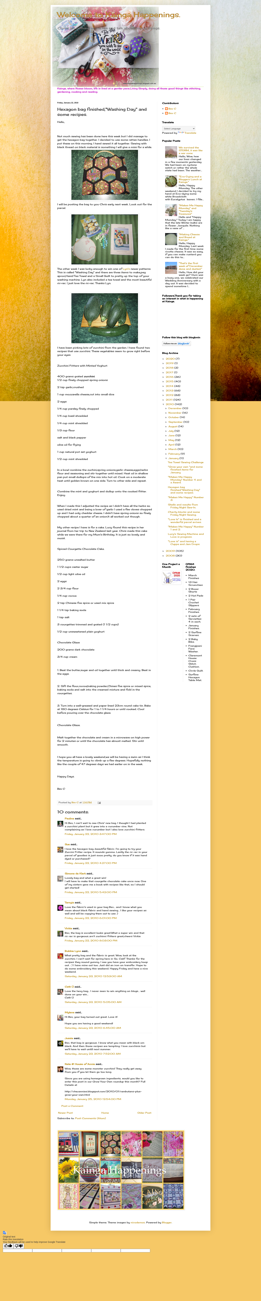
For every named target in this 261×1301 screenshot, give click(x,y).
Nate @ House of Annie (80, 1064)
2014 (170, 386)
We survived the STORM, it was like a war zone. (191, 150)
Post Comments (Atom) (90, 1118)
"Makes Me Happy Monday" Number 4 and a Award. (185, 479)
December (175, 408)
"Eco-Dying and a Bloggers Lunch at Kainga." (190, 179)
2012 (170, 395)
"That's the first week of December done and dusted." (191, 266)
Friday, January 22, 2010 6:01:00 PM (91, 918)
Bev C (172, 108)
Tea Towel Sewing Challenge (186, 462)
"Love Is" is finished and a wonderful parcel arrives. (185, 520)
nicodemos (138, 1222)
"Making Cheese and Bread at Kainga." (189, 237)
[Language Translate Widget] (178, 128)
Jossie (69, 1038)
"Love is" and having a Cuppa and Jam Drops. (184, 542)
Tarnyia (69, 902)
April (171, 444)
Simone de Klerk (75, 873)
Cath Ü (69, 986)
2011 (169, 399)
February (174, 453)
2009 (171, 550)
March (173, 449)
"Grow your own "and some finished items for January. (185, 469)
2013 (170, 390)
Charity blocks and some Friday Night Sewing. (184, 513)
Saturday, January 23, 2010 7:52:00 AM (93, 1053)
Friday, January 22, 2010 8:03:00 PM (91, 940)
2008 (171, 555)
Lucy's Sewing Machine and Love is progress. (186, 535)
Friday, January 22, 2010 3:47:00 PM (91, 834)
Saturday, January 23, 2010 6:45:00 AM (93, 1027)
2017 (170, 372)
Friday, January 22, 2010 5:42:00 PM (91, 892)
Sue (67, 844)
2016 (170, 376)
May (171, 440)
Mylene (69, 1012)
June (171, 435)
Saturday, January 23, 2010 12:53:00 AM (93, 976)
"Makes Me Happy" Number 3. (186, 498)
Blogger (167, 1222)
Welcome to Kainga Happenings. (118, 14)
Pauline (69, 818)
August (173, 426)
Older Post (144, 1112)
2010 (170, 404)
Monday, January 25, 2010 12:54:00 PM (93, 1099)
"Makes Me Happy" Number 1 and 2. (186, 528)
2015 (170, 381)
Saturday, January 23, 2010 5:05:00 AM (93, 1002)
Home (105, 1112)
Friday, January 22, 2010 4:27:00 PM (91, 863)
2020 (171, 358)
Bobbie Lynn (73, 951)
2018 (170, 367)
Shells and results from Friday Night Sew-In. (183, 506)
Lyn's (126, 268)
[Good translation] (8, 1246)
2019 (170, 363)
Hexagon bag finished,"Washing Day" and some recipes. (184, 490)
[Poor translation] (18, 1246)
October (174, 417)
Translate (187, 132)
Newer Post (65, 1112)
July (171, 430)
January (173, 458)
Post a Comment (72, 1105)
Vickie (68, 928)
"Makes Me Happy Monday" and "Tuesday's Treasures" (191, 209)
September (175, 421)
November (175, 412)
